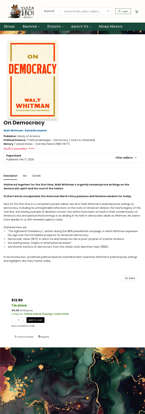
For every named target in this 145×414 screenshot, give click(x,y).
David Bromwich (36, 130)
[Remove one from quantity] (14, 320)
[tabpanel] (72, 227)
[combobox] (52, 11)
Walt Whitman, (14, 130)
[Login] (123, 11)
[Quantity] (18, 320)
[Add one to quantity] (23, 320)
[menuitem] (9, 27)
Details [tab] (36, 176)
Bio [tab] (25, 176)
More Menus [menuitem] (111, 26)
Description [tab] (11, 176)
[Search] (108, 11)
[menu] (72, 27)
